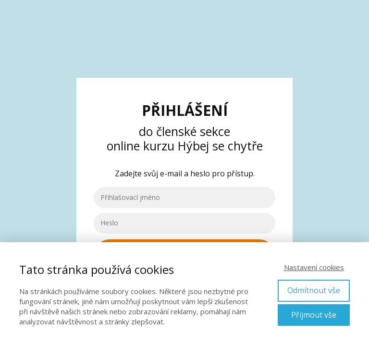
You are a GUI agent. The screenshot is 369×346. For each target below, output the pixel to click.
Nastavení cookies (314, 267)
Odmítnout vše (313, 290)
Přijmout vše (313, 314)
